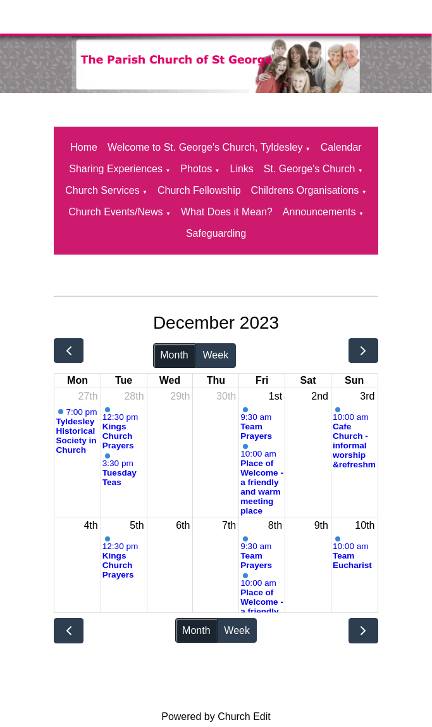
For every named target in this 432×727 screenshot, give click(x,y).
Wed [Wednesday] (169, 380)
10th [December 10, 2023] (364, 525)
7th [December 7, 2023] (229, 525)
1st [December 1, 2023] (275, 396)
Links (242, 168)
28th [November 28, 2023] (134, 396)
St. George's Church (309, 168)
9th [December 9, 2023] (321, 525)
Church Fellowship (199, 190)
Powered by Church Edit (216, 716)
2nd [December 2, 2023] (319, 396)
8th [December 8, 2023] (275, 525)
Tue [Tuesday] (123, 380)
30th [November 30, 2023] (226, 396)
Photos (196, 168)
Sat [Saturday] (308, 380)
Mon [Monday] (77, 380)
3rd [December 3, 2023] (367, 396)
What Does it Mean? (227, 211)
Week (216, 355)
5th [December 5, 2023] (137, 525)
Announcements (319, 211)
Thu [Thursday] (216, 380)
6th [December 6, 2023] (183, 525)
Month (174, 355)
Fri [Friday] (262, 380)
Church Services (102, 190)
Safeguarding (216, 233)
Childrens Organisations (305, 190)
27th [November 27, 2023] (88, 396)
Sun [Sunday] (354, 380)
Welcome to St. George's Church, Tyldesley (205, 147)
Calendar (341, 147)
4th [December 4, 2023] (90, 525)
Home (83, 147)
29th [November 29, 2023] (180, 396)
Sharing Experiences (116, 168)
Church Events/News (115, 211)
